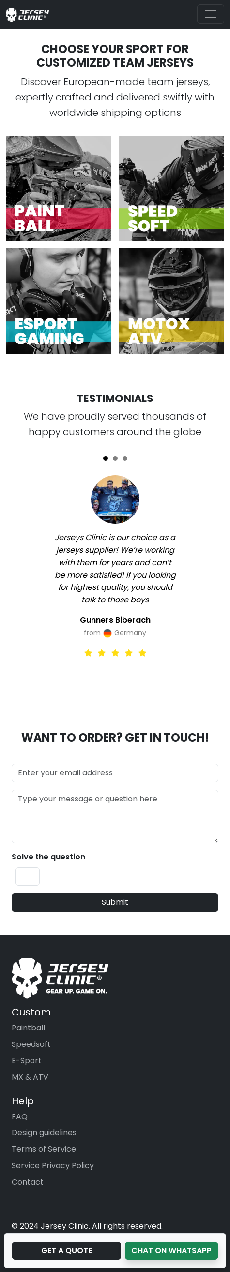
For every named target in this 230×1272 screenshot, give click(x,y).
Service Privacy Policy (53, 1165)
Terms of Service (44, 1149)
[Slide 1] (105, 458)
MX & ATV (30, 1077)
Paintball (28, 1027)
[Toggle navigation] (210, 14)
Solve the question (48, 856)
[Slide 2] (115, 458)
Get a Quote (66, 1250)
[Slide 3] (125, 458)
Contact (28, 1181)
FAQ (20, 1116)
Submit (115, 902)
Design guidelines (44, 1132)
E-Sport (27, 1060)
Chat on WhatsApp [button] (171, 1250)
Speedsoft (31, 1044)
